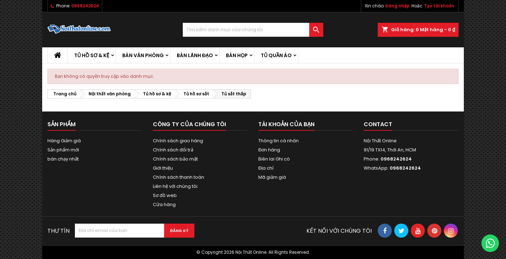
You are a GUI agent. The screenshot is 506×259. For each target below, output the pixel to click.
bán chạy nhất (63, 159)
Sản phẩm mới (63, 149)
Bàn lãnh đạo (195, 55)
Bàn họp (237, 55)
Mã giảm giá (272, 177)
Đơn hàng (269, 149)
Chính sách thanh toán (178, 177)
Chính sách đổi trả (173, 149)
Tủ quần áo (276, 55)
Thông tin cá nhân (278, 140)
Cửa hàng (164, 204)
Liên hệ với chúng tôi (175, 186)
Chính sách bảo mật (175, 159)
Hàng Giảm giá (64, 140)
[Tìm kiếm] (253, 30)
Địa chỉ (265, 168)
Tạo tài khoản (439, 6)
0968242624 (85, 6)
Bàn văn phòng (143, 55)
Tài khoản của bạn (286, 124)
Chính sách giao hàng (178, 140)
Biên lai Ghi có (274, 159)
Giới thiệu (163, 168)
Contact (378, 124)
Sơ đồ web (165, 195)
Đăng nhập (397, 6)
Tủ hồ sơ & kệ (91, 55)
